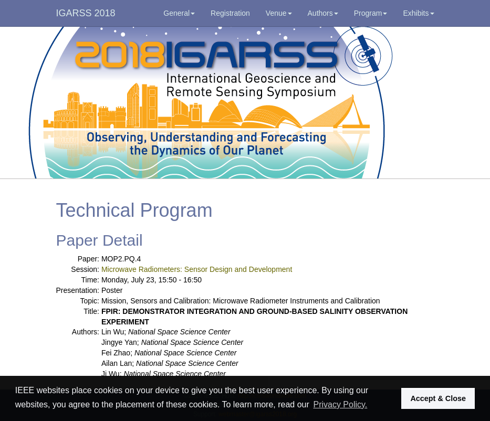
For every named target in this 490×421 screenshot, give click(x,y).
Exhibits (418, 13)
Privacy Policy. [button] (340, 404)
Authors (323, 13)
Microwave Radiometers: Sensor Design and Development (196, 269)
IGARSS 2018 (86, 13)
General (179, 13)
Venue (279, 13)
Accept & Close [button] (438, 398)
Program (371, 13)
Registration (230, 13)
